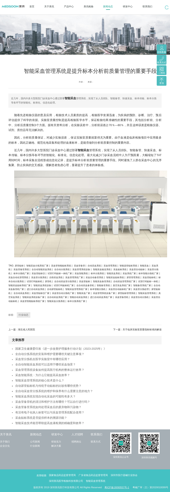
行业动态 (23, 314)
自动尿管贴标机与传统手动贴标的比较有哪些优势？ (48, 385)
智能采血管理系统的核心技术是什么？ (39, 380)
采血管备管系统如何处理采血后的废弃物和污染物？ (48, 407)
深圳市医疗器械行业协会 (124, 475)
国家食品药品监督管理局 (62, 475)
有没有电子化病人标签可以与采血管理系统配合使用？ (49, 412)
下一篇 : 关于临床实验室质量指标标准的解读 (137, 329)
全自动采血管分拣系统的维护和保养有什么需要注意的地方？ (54, 391)
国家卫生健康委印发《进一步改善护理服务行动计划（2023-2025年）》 (60, 348)
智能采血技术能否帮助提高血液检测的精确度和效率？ (49, 423)
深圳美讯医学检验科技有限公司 (66, 481)
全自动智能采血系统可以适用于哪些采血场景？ (45, 364)
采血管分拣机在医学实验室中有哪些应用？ (42, 359)
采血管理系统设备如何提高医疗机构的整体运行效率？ (49, 369)
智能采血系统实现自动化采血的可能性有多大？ (45, 396)
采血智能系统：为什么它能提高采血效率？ (42, 375)
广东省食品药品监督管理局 (93, 475)
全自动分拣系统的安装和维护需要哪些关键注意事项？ (49, 354)
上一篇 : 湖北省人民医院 (21, 329)
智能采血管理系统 (95, 481)
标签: (11, 314)
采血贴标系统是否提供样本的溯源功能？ (41, 417)
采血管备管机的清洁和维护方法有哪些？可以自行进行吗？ (52, 401)
